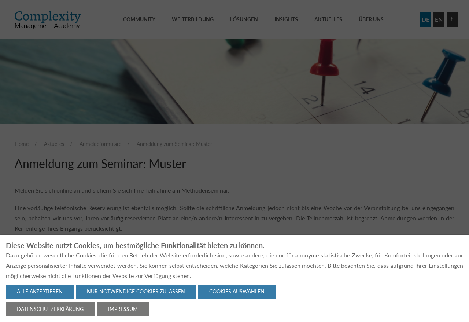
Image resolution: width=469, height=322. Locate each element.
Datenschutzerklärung (50, 309)
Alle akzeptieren (40, 291)
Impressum (123, 309)
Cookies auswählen (237, 291)
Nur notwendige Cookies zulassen (136, 291)
